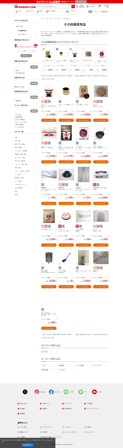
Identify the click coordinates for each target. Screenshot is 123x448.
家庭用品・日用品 (19, 177)
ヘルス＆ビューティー (20, 184)
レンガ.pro (68, 427)
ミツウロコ (62, 370)
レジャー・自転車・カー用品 (22, 171)
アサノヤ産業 (80, 365)
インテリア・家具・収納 (21, 164)
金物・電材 (17, 140)
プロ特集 (22, 437)
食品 (16, 191)
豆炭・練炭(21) (22, 34)
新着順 (58, 75)
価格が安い (64, 75)
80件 (102, 75)
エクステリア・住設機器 (21, 151)
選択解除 (34, 67)
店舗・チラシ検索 (50, 11)
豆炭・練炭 (44, 352)
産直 (16, 194)
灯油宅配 (44, 432)
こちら (47, 440)
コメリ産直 (23, 427)
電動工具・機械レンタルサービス (51, 437)
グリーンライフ (97, 365)
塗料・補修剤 (18, 147)
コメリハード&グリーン (71, 432)
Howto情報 (39, 11)
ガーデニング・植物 (20, 157)
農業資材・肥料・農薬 (20, 154)
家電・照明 (19, 26)
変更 (90, 11)
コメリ (44, 365)
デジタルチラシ (29, 11)
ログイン (96, 11)
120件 (105, 75)
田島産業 (61, 365)
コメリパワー (91, 432)
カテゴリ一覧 (19, 11)
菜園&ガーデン (24, 432)
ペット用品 (17, 174)
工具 (16, 137)
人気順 (54, 75)
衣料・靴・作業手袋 (20, 161)
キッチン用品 (18, 181)
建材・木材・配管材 (20, 144)
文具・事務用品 (19, 188)
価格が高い (70, 75)
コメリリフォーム (47, 427)
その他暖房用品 (22, 30)
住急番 (89, 427)
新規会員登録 (104, 11)
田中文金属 (45, 370)
